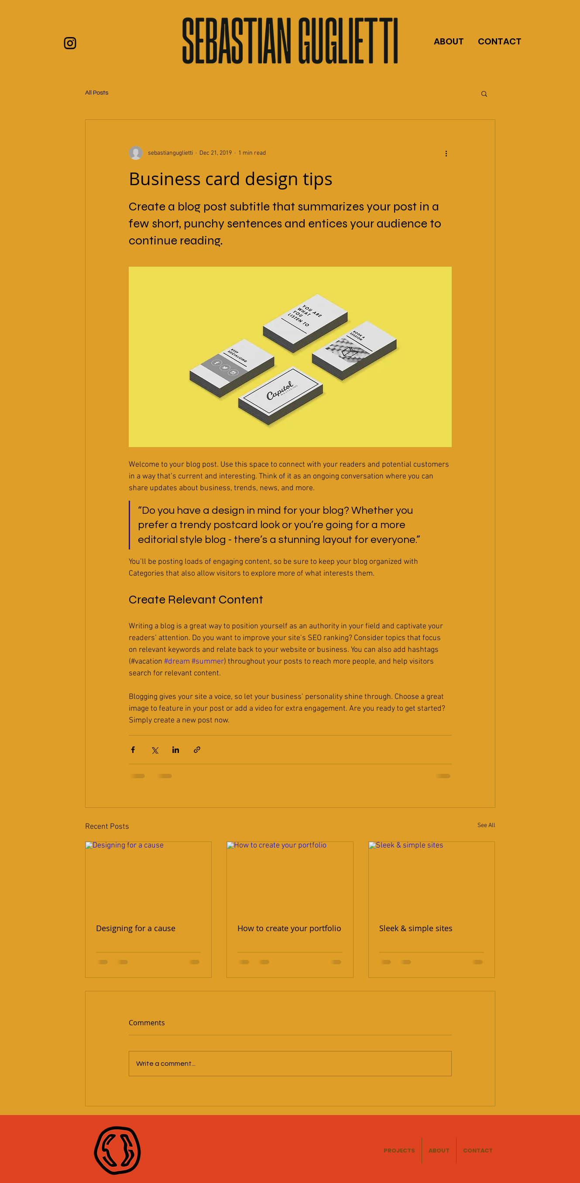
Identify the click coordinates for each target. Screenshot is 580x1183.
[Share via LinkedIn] (176, 750)
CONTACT (500, 41)
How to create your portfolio (289, 928)
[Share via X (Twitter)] (154, 750)
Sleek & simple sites (416, 928)
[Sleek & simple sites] (432, 877)
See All (486, 825)
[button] (484, 93)
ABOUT (449, 41)
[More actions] (446, 153)
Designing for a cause (135, 928)
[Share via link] (197, 750)
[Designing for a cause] (149, 877)
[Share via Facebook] (133, 750)
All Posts (96, 93)
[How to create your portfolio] (290, 877)
